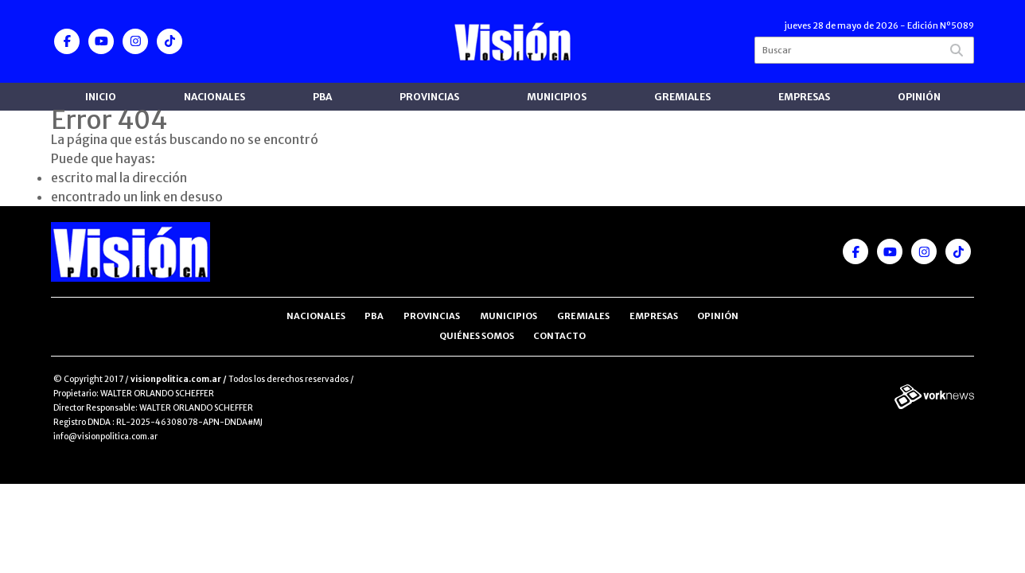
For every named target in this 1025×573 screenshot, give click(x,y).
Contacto (559, 335)
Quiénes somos (476, 335)
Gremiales (682, 97)
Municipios (557, 97)
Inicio (100, 97)
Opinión (919, 97)
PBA (322, 97)
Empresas (804, 97)
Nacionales (214, 97)
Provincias (429, 97)
